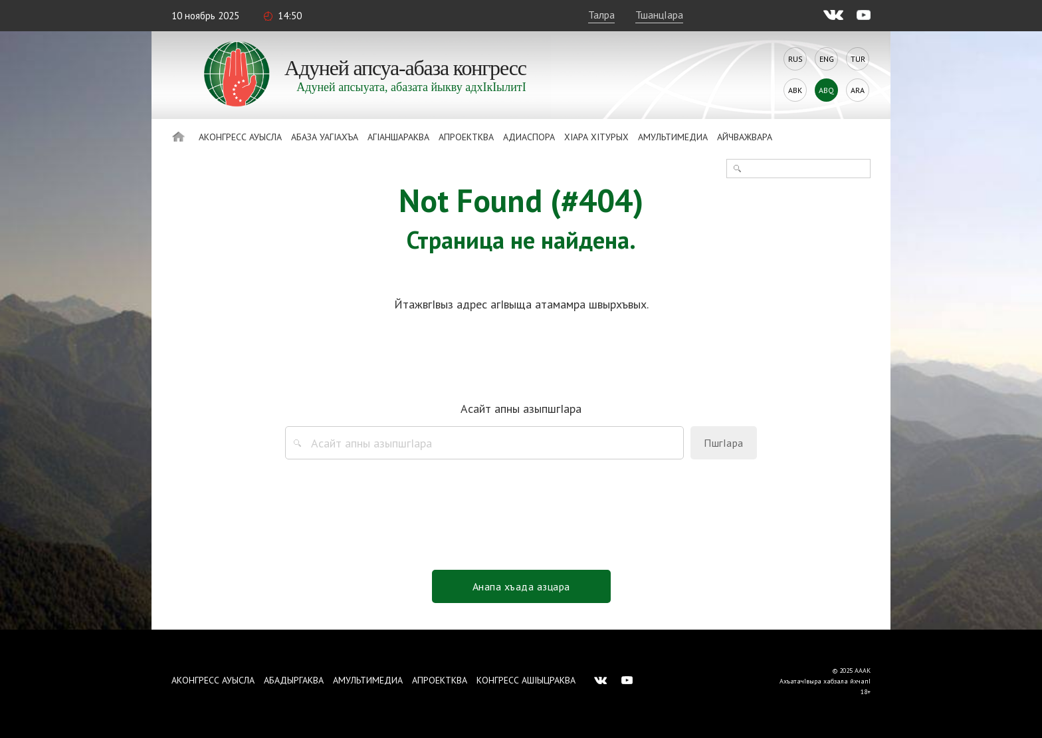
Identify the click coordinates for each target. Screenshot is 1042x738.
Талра (601, 14)
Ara (858, 90)
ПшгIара (724, 442)
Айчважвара (744, 137)
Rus (795, 59)
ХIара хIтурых (596, 137)
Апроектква (466, 137)
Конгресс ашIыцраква (525, 680)
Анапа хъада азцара (521, 586)
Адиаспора (529, 137)
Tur (858, 59)
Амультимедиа (673, 137)
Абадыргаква (294, 680)
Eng (826, 59)
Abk (795, 90)
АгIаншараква (398, 137)
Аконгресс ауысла (240, 137)
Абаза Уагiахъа (324, 137)
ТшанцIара (659, 14)
